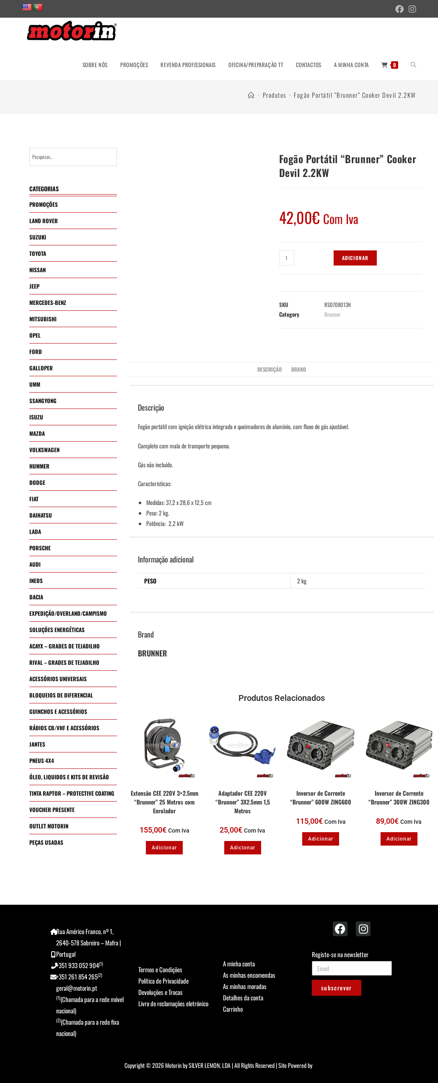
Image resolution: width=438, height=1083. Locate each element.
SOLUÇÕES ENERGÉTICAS (57, 629)
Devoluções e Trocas (160, 992)
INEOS (36, 580)
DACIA (36, 597)
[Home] (251, 94)
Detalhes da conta (243, 997)
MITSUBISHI (43, 319)
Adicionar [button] (164, 848)
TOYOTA (37, 253)
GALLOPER (41, 368)
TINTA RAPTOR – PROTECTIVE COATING (71, 793)
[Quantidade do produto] (286, 258)
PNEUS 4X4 (41, 760)
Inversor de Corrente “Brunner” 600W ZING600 (320, 797)
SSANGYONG (43, 400)
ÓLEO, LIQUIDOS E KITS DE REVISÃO (69, 777)
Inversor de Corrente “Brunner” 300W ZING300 (399, 797)
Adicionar (355, 257)
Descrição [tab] (269, 369)
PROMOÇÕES (43, 204)
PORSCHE (40, 548)
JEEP (34, 286)
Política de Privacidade (163, 980)
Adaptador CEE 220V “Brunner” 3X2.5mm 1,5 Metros (242, 802)
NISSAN (37, 270)
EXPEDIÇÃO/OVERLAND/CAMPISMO (68, 613)
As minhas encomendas (249, 974)
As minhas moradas (245, 986)
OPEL (35, 335)
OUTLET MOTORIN (48, 826)
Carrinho (233, 1008)
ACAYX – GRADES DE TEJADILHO (64, 646)
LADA (35, 531)
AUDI (35, 564)
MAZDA (37, 433)
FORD (35, 351)
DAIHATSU (40, 515)
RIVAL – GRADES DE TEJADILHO (64, 662)
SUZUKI (37, 237)
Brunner (332, 314)
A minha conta (239, 963)
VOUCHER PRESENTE (52, 809)
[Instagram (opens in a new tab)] (411, 9)
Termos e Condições (160, 969)
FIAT (34, 499)
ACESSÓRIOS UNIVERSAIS (58, 678)
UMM (34, 384)
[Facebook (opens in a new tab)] (399, 9)
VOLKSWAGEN (44, 449)
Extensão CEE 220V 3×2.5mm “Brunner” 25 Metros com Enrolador (164, 802)
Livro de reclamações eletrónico (173, 1003)
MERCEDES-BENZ (47, 302)
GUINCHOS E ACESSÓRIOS (58, 711)
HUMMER (39, 466)
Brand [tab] (298, 369)
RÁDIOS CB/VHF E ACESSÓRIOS (64, 728)
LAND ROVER (43, 220)
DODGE (37, 482)
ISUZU (36, 417)
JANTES (37, 744)
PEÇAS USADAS (46, 842)
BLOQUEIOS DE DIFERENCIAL (61, 695)
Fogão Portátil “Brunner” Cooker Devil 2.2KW (355, 94)
